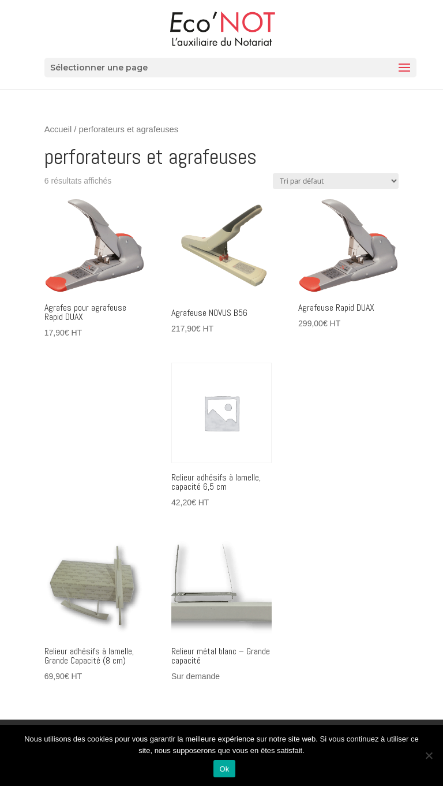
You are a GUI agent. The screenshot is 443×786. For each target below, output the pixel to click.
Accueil (58, 129)
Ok (224, 769)
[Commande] (336, 181)
